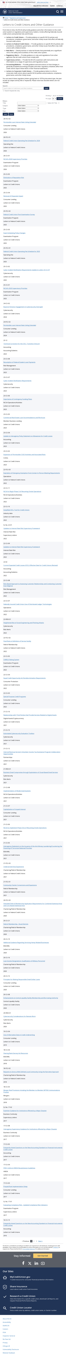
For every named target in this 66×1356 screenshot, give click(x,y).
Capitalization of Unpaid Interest (14, 809)
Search (5, 86)
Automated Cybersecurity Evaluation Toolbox (18, 733)
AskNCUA (6, 1326)
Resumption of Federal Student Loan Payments (19, 362)
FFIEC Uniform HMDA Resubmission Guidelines (19, 1168)
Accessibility (7, 1322)
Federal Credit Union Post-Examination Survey (19, 214)
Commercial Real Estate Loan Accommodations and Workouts (24, 418)
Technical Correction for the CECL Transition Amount (21, 344)
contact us (56, 1247)
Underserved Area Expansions (13, 867)
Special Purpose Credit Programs (14, 697)
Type (4, 108)
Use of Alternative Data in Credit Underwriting (19, 1035)
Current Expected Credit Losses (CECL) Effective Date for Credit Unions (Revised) (30, 565)
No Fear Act (7, 1339)
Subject (5, 106)
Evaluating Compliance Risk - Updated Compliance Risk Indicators (25, 1205)
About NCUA (7, 1319)
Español (52, 5)
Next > (40, 1241)
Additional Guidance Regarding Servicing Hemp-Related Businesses (26, 942)
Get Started (43, 1256)
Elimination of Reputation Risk (13, 178)
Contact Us (59, 5)
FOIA (4, 1332)
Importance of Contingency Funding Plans (17, 399)
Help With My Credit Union (40, 5)
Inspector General (9, 1336)
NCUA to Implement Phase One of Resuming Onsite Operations (25, 828)
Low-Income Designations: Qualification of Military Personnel (24, 961)
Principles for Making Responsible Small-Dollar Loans (21, 979)
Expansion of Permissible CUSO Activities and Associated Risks (24, 455)
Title (4, 103)
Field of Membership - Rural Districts (15, 924)
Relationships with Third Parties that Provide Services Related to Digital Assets (30, 715)
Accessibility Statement (29, 1249)
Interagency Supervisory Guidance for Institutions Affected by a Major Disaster (30, 1129)
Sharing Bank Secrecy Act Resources (15, 1053)
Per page (48, 98)
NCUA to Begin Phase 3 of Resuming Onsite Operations (22, 491)
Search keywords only (12, 91)
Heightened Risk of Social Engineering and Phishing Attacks (23, 623)
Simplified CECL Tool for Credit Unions (16, 510)
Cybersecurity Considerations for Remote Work (19, 1016)
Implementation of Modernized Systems (17, 791)
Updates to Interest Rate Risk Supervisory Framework (21, 528)
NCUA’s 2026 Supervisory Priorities (15, 159)
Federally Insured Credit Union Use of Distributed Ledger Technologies (27, 604)
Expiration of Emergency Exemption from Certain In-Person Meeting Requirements (31, 473)
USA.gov (5, 1346)
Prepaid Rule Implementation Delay (15, 1186)
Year (4, 111)
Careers (5, 1329)
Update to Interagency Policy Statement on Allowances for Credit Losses (27, 436)
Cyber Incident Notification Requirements (17, 381)
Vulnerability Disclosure (11, 1349)
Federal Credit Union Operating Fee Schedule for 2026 (21, 141)
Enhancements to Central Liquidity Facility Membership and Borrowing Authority (30, 998)
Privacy (5, 1343)
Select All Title (52, 103)
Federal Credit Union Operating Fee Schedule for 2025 (21, 251)
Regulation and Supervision (18, 18)
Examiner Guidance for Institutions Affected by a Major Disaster (25, 1111)
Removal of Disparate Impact (13, 196)
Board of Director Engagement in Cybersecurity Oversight (23, 307)
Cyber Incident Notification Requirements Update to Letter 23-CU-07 (26, 270)
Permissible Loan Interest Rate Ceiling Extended (19, 122)
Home (6, 18)
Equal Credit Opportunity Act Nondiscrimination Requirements (24, 678)
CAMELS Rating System (11, 660)
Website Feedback (9, 1353)
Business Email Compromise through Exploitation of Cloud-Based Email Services (30, 772)
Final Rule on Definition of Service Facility (17, 641)
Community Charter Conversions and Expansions (20, 885)
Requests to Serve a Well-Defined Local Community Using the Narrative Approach (31, 1072)
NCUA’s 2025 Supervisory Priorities (15, 288)
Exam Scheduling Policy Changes (14, 233)
